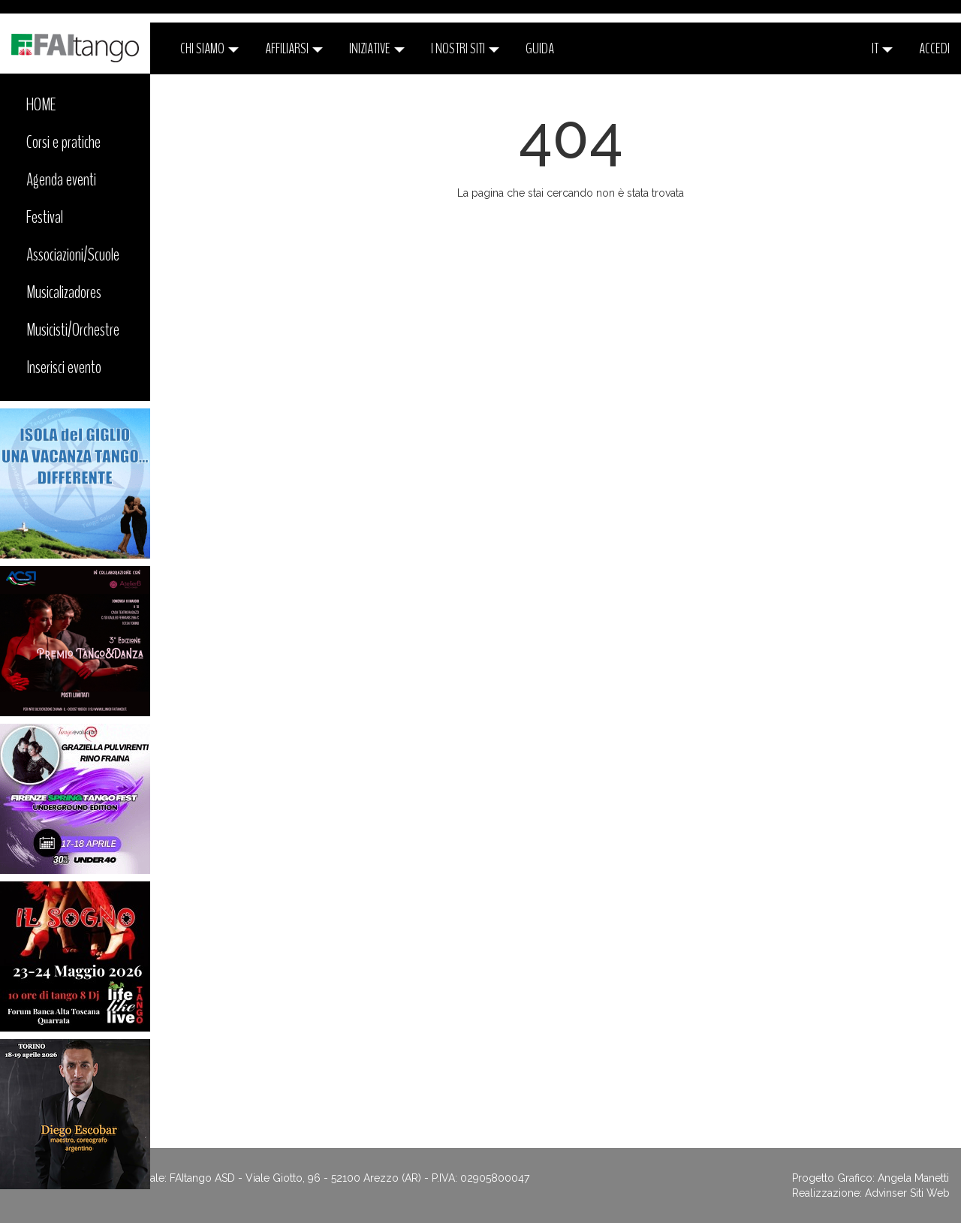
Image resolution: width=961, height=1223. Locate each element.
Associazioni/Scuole (72, 254)
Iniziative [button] (377, 48)
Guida (540, 48)
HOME (41, 104)
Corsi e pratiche (63, 142)
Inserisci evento (63, 367)
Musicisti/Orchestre (72, 330)
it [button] (882, 48)
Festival (44, 217)
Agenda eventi (61, 179)
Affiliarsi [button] (294, 48)
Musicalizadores (63, 292)
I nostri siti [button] (465, 48)
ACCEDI (934, 48)
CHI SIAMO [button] (209, 48)
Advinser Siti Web (907, 1193)
